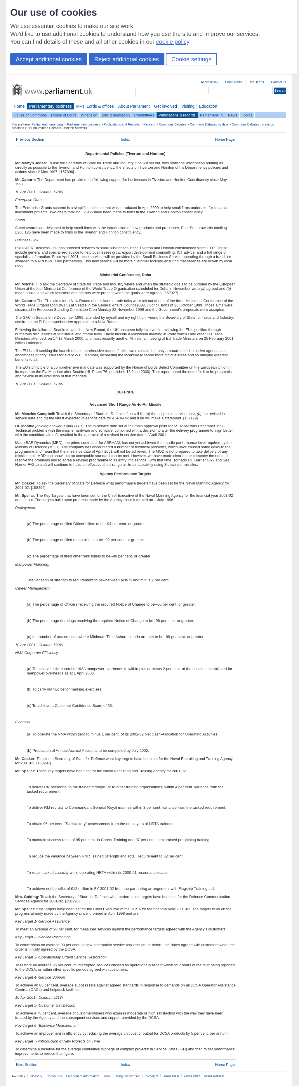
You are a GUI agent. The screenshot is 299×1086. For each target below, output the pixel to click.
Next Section (26, 1064)
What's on (89, 115)
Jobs (106, 1076)
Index (125, 139)
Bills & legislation (116, 115)
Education (208, 106)
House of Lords (64, 115)
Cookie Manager (214, 1075)
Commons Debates (172, 124)
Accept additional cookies (49, 59)
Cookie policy (192, 1075)
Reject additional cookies (126, 59)
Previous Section (30, 139)
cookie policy (172, 42)
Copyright (151, 1076)
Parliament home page (47, 124)
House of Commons (30, 115)
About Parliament (134, 106)
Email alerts (233, 82)
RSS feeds (256, 82)
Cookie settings (191, 59)
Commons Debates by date (209, 124)
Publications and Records (122, 124)
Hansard (149, 124)
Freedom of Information (82, 1076)
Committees (144, 115)
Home (19, 106)
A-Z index (18, 1076)
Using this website (127, 1076)
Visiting (187, 106)
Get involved (165, 106)
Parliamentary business (50, 106)
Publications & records (177, 115)
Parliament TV (212, 115)
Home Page (225, 139)
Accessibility (209, 82)
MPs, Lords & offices (95, 106)
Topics (247, 115)
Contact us (278, 82)
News (232, 115)
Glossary (36, 1076)
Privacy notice (171, 1075)
